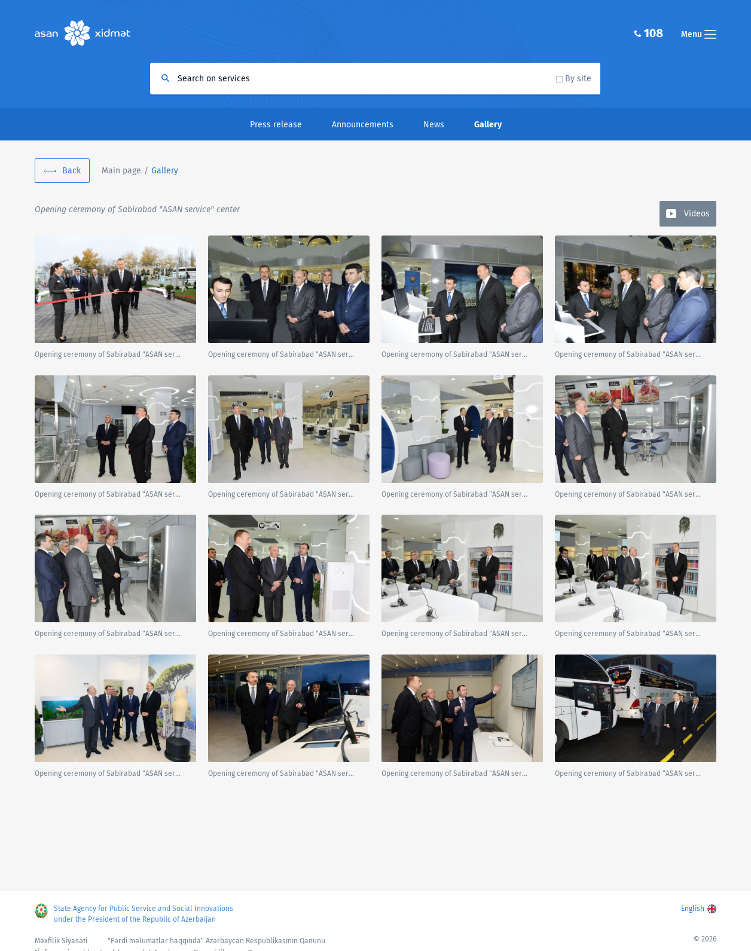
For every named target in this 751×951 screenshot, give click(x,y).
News (433, 125)
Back (71, 171)
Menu (698, 34)
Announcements (362, 125)
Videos (697, 214)
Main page (121, 171)
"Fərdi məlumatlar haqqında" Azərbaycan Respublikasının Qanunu (216, 941)
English (692, 908)
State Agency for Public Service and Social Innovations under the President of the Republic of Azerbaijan (143, 914)
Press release (276, 125)
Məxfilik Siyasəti (61, 941)
